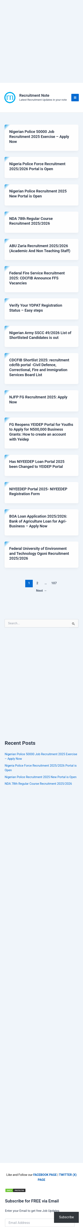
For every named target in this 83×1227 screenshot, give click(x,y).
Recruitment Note (34, 95)
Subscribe (66, 1217)
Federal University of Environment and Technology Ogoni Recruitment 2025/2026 (39, 553)
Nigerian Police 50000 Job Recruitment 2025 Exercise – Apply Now (39, 136)
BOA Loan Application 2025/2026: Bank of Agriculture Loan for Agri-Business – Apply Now (38, 521)
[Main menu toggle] (75, 97)
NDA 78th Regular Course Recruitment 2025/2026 (38, 784)
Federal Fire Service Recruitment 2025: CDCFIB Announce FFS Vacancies (37, 278)
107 (54, 583)
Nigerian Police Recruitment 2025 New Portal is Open (40, 777)
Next (41, 590)
